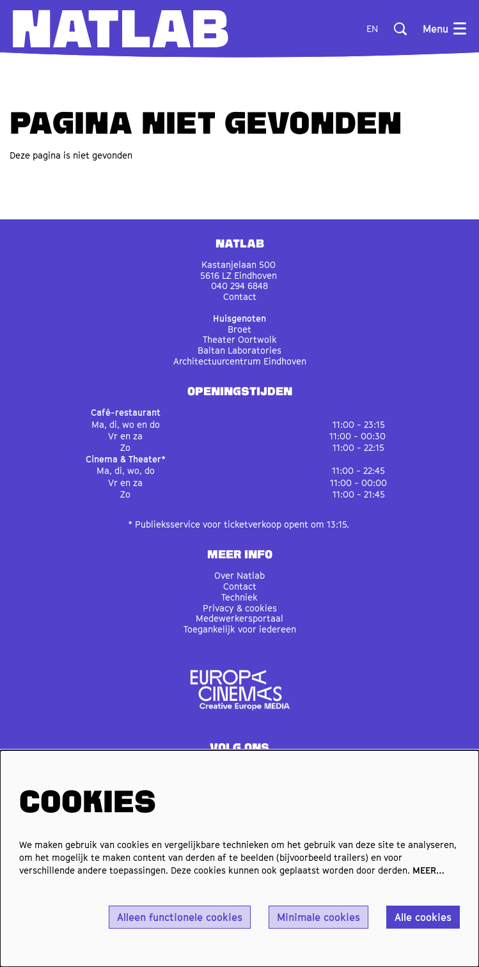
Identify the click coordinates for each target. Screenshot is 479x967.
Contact (239, 296)
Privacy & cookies (240, 607)
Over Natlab (239, 575)
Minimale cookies (318, 917)
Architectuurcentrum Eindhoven (239, 361)
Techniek (239, 597)
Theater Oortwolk (240, 339)
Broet (239, 329)
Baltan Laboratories (239, 350)
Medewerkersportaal (239, 618)
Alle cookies (423, 917)
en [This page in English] (372, 28)
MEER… (428, 870)
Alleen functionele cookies (179, 917)
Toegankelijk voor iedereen (240, 629)
